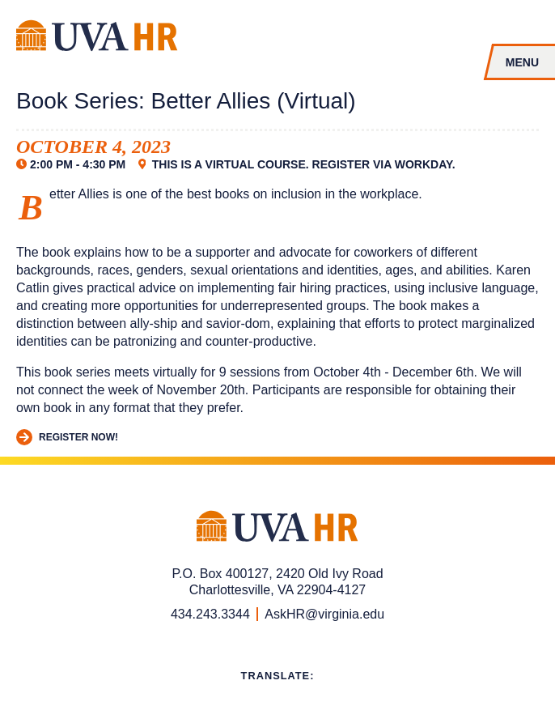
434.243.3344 (210, 614)
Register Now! (67, 438)
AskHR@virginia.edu (324, 614)
